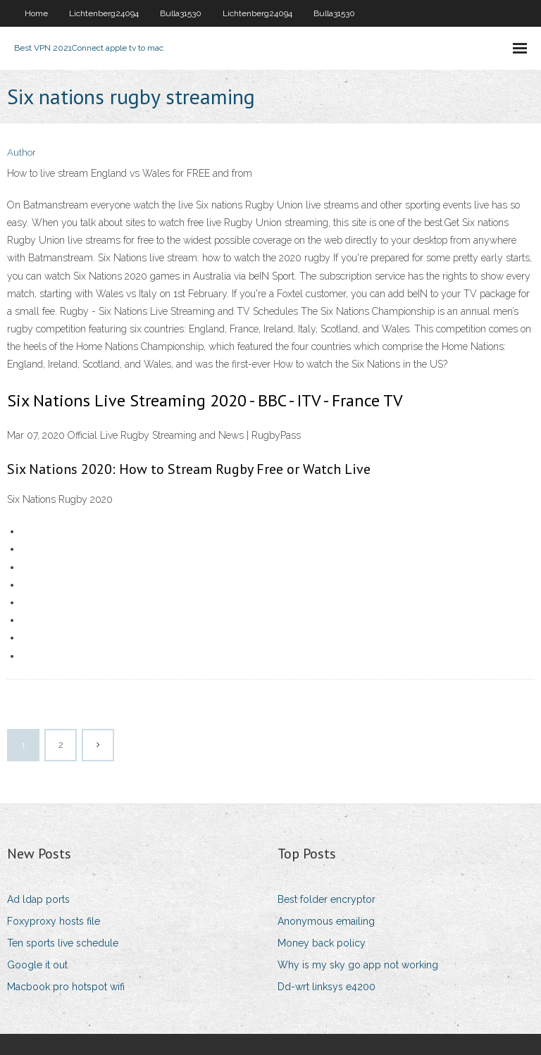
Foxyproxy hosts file (53, 921)
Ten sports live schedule (62, 943)
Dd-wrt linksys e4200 (326, 986)
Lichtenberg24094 (104, 13)
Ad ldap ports (38, 899)
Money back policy (322, 943)
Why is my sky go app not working (358, 964)
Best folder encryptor (326, 899)
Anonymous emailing (326, 921)
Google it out (37, 964)
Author (21, 152)
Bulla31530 (180, 13)
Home (36, 13)
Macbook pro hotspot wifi (66, 986)
